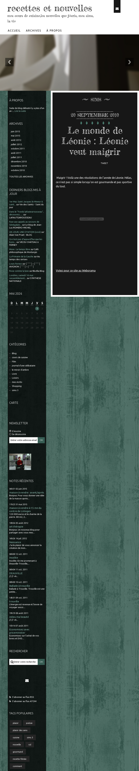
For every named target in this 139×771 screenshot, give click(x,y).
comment (17, 766)
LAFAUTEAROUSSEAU (20, 217)
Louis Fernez (15, 263)
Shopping (17, 386)
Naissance (15, 542)
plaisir (16, 723)
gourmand (18, 752)
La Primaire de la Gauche (21, 256)
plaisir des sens (20, 730)
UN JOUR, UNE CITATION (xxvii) (25, 232)
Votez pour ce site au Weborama (76, 270)
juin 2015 (15, 131)
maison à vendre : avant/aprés (26, 492)
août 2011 (16, 153)
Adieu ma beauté (19, 616)
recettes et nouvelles (49, 8)
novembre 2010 (19, 166)
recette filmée (19, 759)
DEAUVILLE (16, 573)
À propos (54, 30)
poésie (29, 723)
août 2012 (16, 140)
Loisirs (15, 378)
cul (29, 744)
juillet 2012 (16, 144)
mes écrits (17, 382)
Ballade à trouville (19, 585)
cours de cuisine (20, 357)
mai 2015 (15, 135)
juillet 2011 (16, 157)
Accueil (14, 30)
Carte (13, 402)
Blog (14, 353)
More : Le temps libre (19, 249)
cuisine (16, 737)
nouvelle (17, 744)
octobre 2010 (18, 170)
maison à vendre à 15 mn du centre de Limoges (25, 509)
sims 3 (15, 390)
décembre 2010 (19, 161)
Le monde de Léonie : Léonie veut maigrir (94, 141)
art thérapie (16, 526)
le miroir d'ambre (20, 370)
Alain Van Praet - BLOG (20, 235)
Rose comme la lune (19, 271)
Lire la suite (20, 111)
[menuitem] (14, 30)
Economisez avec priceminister (19, 631)
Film (14, 361)
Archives (33, 30)
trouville (14, 601)
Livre (14, 374)
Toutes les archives (21, 176)
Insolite (13, 557)
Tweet (104, 163)
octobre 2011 (18, 148)
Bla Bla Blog (38, 271)
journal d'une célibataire (23, 365)
